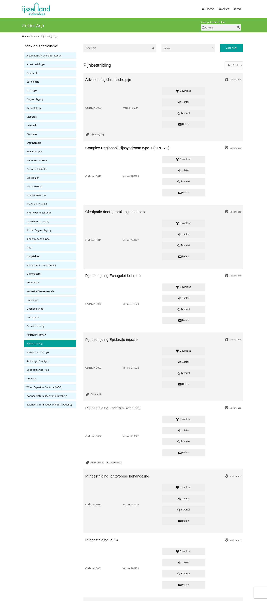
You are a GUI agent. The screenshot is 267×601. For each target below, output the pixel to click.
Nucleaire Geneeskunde (40, 291)
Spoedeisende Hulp (38, 369)
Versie (111, 91)
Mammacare (34, 273)
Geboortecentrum (37, 160)
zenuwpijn (114, 450)
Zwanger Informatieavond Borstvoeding (49, 404)
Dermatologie (34, 108)
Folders (35, 36)
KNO (29, 247)
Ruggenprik (96, 227)
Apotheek (32, 73)
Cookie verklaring (145, 586)
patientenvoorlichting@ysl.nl (133, 577)
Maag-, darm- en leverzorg (41, 265)
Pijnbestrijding (34, 343)
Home (210, 9)
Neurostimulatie (98, 450)
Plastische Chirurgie (38, 352)
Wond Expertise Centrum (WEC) (44, 387)
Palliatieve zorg (35, 326)
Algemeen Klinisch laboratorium (44, 55)
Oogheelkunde (35, 308)
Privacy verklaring (123, 586)
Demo (237, 9)
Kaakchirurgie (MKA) (38, 221)
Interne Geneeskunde (39, 212)
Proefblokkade (97, 263)
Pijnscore (95, 546)
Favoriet (223, 9)
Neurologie (33, 282)
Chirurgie (32, 90)
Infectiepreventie (36, 195)
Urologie (31, 378)
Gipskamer (33, 177)
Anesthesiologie (36, 64)
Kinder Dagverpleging (39, 230)
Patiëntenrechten (36, 334)
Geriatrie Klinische (37, 169)
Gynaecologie (34, 186)
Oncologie (32, 300)
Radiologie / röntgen (38, 361)
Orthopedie (33, 317)
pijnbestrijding (97, 101)
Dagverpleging (35, 99)
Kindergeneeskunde (38, 239)
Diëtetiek (32, 125)
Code (88, 91)
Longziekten (33, 256)
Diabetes (32, 116)
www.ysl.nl (151, 582)
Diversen (32, 134)
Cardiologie (33, 81)
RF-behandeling (114, 263)
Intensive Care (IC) (37, 204)
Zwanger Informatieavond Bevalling (47, 396)
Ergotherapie (34, 142)
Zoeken (231, 47)
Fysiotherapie (34, 151)
